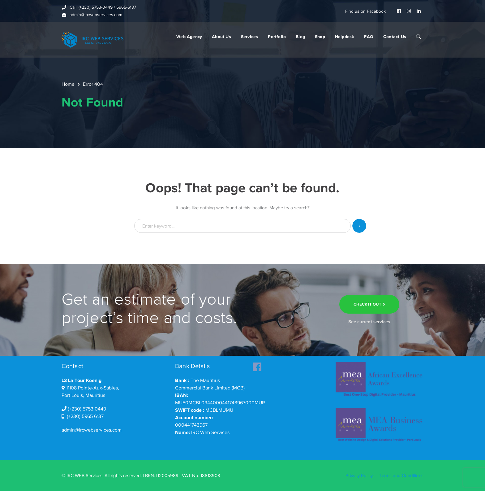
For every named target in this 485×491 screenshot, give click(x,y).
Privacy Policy (359, 475)
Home (68, 84)
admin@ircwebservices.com (92, 430)
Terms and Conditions (401, 475)
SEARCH (418, 36)
